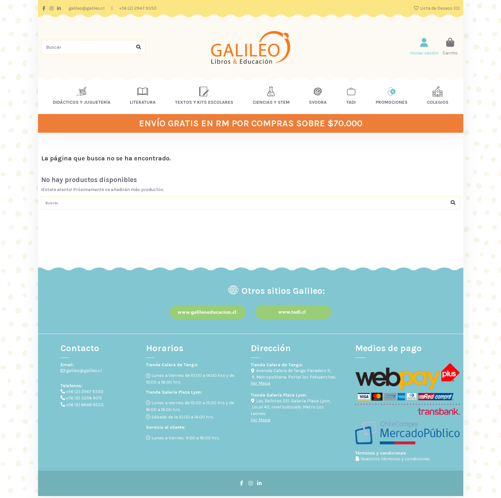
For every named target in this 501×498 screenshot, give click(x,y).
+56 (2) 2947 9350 (138, 8)
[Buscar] (138, 47)
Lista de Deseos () (437, 8)
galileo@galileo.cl (87, 8)
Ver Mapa (260, 385)
